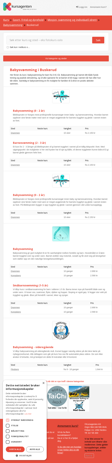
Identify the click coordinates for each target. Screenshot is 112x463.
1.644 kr (99, 369)
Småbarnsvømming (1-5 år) (30, 285)
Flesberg (15, 369)
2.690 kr (94, 271)
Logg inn (81, 7)
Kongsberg (16, 275)
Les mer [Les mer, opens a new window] (28, 414)
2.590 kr (94, 275)
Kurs (6, 20)
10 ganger (68, 271)
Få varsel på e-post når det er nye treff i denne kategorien (56, 381)
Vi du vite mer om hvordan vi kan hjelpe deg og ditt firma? (69, 450)
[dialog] (25, 420)
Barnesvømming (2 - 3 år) (29, 143)
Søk (98, 40)
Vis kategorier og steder (56, 58)
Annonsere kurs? (98, 7)
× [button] (43, 383)
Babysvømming (13, 25)
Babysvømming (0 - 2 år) (28, 110)
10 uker (67, 133)
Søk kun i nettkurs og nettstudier (24, 47)
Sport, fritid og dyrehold (28, 20)
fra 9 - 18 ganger (71, 369)
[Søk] (52, 40)
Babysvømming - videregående (33, 347)
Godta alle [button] (15, 449)
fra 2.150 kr (90, 133)
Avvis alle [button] (35, 449)
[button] (25, 455)
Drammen (15, 133)
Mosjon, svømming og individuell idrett (72, 20)
